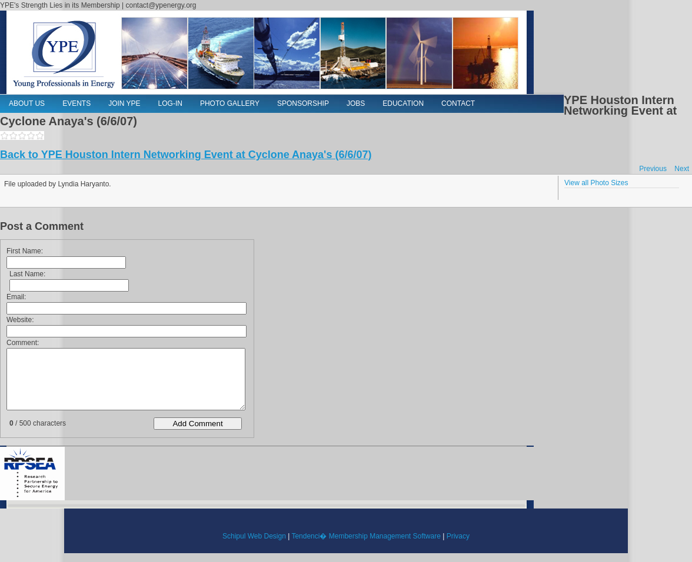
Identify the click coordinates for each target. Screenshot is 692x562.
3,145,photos (22, 135)
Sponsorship (303, 103)
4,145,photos (30, 135)
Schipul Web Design (254, 536)
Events (76, 103)
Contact (458, 103)
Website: (20, 320)
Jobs (356, 103)
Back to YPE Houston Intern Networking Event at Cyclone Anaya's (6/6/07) (185, 154)
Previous (653, 169)
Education (403, 103)
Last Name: (27, 274)
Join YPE (124, 103)
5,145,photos (39, 135)
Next (681, 169)
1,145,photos (4, 135)
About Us (27, 103)
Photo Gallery (230, 103)
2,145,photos (13, 135)
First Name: (24, 251)
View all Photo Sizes (596, 183)
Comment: (22, 343)
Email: (16, 297)
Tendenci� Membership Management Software (365, 536)
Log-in (170, 103)
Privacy (458, 536)
